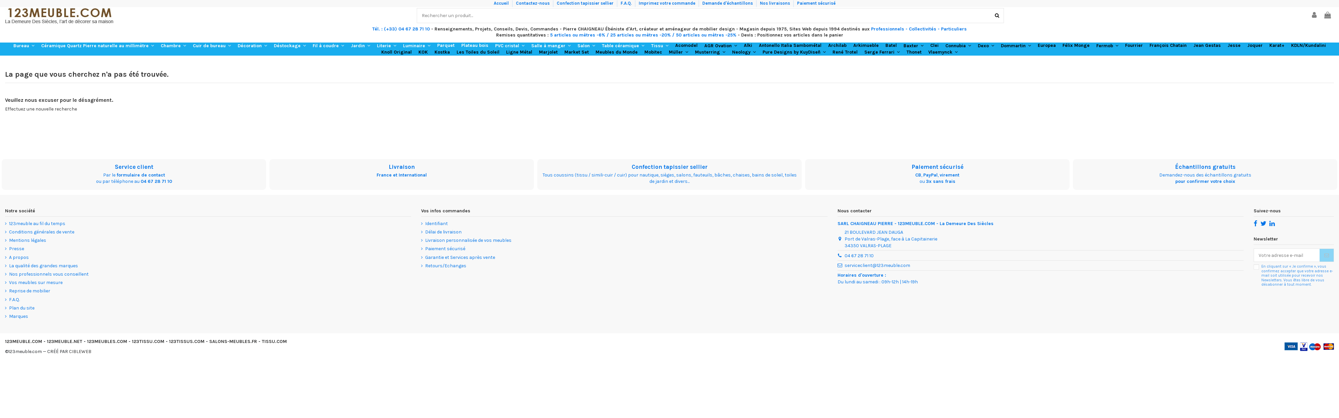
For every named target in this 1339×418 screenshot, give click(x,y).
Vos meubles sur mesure (36, 282)
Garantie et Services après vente (460, 257)
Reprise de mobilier (29, 291)
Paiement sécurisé (816, 3)
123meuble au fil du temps (37, 223)
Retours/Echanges (445, 266)
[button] (24, 46)
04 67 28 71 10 (156, 181)
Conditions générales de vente (41, 232)
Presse (16, 249)
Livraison (402, 166)
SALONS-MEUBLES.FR (233, 341)
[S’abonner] (1327, 255)
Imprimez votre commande (667, 3)
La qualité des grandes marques (43, 266)
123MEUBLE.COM (23, 341)
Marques (18, 316)
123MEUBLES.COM (107, 341)
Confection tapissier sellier (586, 3)
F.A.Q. (627, 3)
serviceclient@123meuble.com (877, 265)
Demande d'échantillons (728, 3)
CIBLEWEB (80, 351)
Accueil (502, 3)
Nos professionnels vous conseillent (49, 274)
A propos (19, 257)
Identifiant (436, 223)
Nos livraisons (775, 3)
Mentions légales (27, 240)
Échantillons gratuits (1205, 166)
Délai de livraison (443, 232)
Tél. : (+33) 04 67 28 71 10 (401, 29)
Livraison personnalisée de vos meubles (468, 240)
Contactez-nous (533, 3)
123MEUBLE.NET (64, 341)
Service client (134, 166)
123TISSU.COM (148, 341)
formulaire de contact (140, 175)
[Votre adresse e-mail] (1287, 255)
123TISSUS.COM (187, 341)
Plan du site (21, 308)
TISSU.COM (274, 341)
